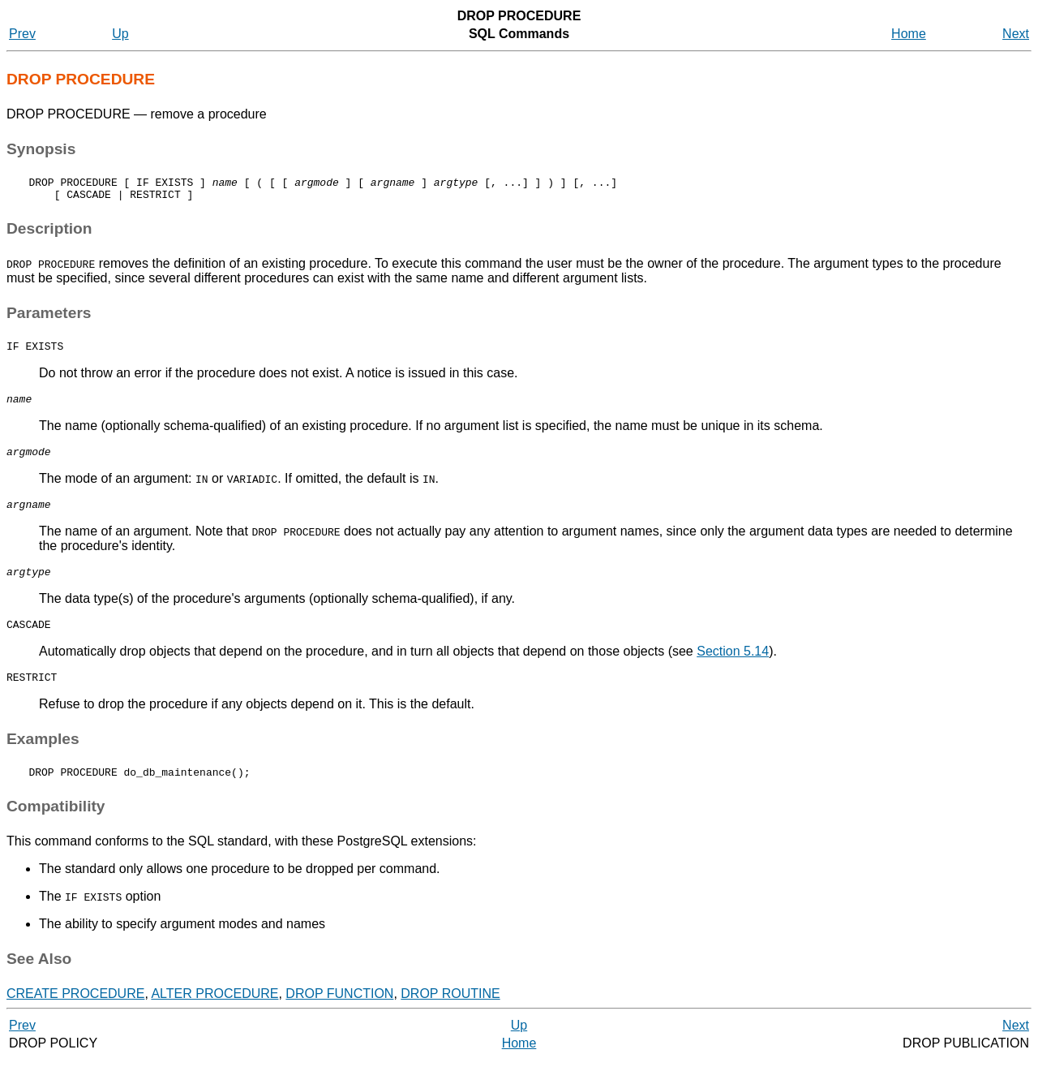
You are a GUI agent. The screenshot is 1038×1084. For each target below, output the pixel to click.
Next (1015, 34)
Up (120, 34)
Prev (22, 34)
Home (908, 34)
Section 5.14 (733, 671)
